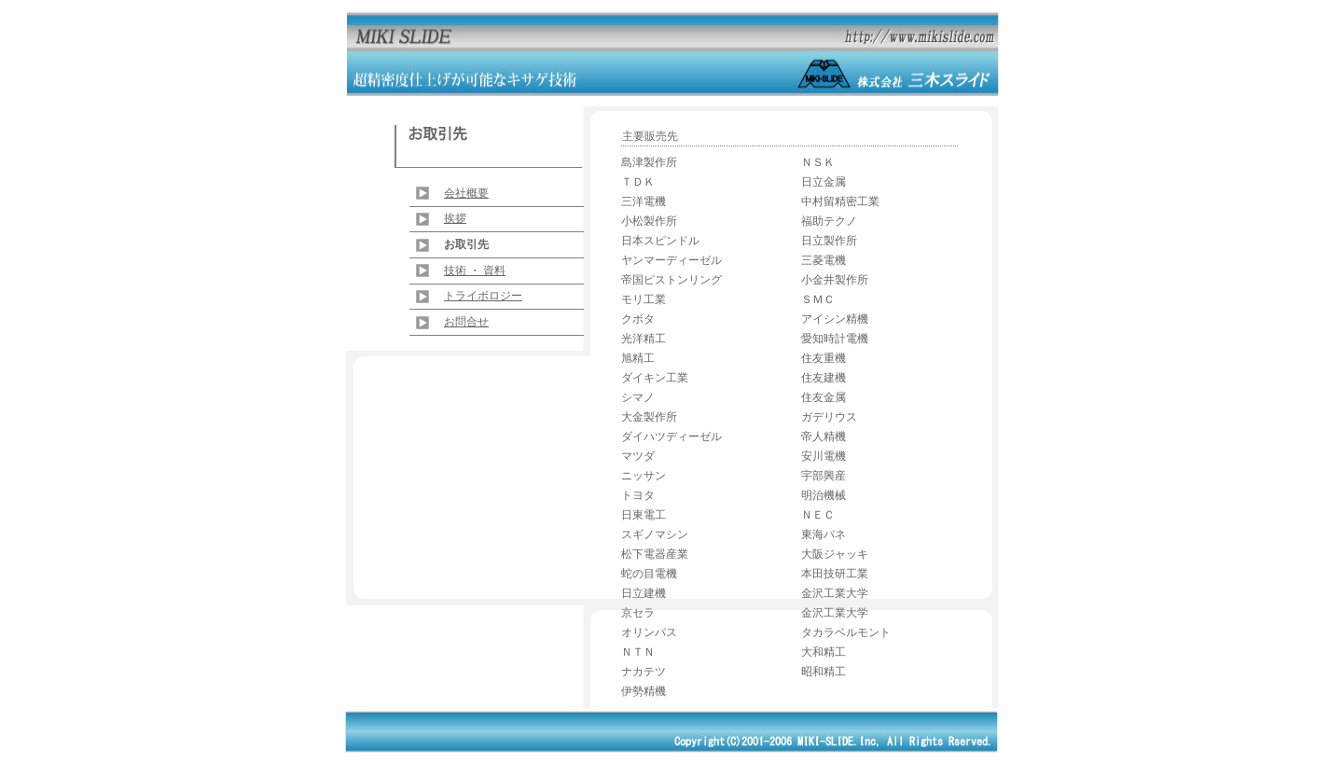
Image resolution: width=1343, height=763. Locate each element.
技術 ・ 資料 (474, 270)
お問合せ (466, 321)
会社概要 (466, 193)
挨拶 (455, 218)
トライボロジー (483, 295)
